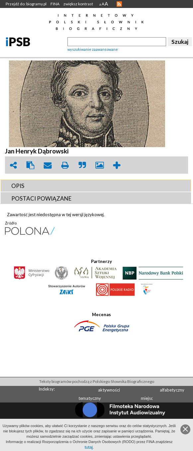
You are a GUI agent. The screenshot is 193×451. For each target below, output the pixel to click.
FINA (54, 3)
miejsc (147, 398)
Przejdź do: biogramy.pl (26, 3)
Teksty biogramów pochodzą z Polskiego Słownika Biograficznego (96, 381)
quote (82, 165)
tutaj (89, 447)
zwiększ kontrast (78, 3)
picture (99, 165)
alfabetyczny (172, 390)
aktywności (109, 390)
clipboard (30, 165)
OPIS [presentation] (17, 185)
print (65, 165)
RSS (119, 4)
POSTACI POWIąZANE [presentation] (41, 198)
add (117, 165)
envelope (48, 165)
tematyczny (89, 398)
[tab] (96, 186)
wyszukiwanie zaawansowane (92, 49)
